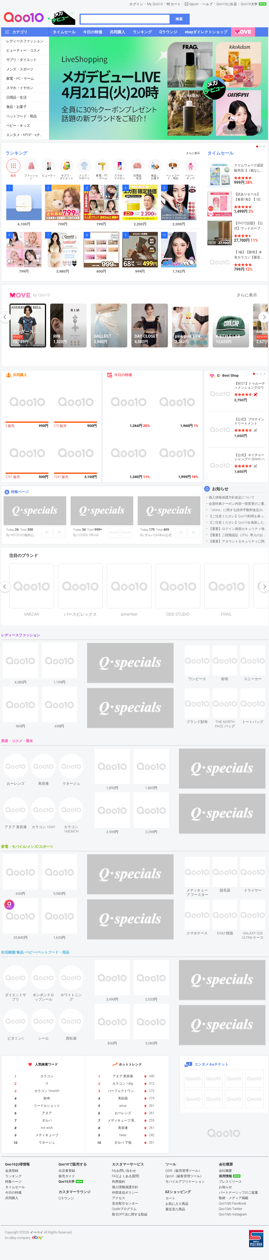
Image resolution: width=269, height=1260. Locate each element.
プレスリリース (230, 1182)
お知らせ (220, 488)
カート (176, 4)
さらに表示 (193, 153)
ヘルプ (207, 4)
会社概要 (225, 1171)
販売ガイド (67, 1176)
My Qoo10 (155, 4)
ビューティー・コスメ (23, 50)
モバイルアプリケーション (185, 1182)
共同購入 (20, 375)
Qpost (194, 4)
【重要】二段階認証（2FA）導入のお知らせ (238, 535)
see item (202, 649)
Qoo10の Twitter (230, 1209)
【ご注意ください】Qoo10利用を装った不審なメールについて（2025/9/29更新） (238, 516)
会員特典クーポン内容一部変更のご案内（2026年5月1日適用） (238, 504)
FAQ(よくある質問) (126, 1176)
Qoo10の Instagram (233, 1214)
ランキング (16, 153)
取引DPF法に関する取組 (129, 1214)
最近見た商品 (175, 1209)
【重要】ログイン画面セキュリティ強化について (238, 529)
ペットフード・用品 (21, 116)
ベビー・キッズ (18, 125)
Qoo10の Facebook (232, 1203)
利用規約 (118, 1182)
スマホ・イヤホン (19, 88)
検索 (179, 19)
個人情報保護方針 (125, 1187)
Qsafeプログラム (124, 1209)
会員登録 (11, 1171)
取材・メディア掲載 (233, 1198)
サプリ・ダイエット (21, 60)
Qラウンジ (66, 1198)
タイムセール (220, 153)
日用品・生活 (16, 97)
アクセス (118, 1198)
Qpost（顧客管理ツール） (184, 1176)
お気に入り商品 (176, 1204)
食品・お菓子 (16, 107)
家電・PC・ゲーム (20, 78)
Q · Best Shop (228, 375)
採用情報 (225, 1176)
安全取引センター (125, 1203)
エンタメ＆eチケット (211, 1064)
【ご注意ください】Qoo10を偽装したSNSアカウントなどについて (238, 522)
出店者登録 (67, 1171)
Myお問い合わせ (124, 1171)
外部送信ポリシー (125, 1192)
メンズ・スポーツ (19, 69)
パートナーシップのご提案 (238, 1192)
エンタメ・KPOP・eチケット (27, 135)
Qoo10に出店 (226, 4)
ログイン (136, 4)
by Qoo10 (41, 295)
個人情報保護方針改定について (232, 497)
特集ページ (20, 492)
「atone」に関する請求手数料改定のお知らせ (238, 510)
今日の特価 (123, 375)
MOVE (20, 295)
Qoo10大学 (249, 4)
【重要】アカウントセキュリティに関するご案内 (238, 541)
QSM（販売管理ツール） (183, 1171)
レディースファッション (24, 41)
